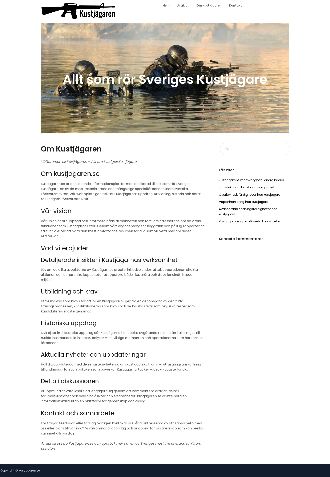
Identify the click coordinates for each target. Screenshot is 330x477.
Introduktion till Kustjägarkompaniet (247, 187)
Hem (166, 5)
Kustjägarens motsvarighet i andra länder (251, 180)
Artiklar (183, 5)
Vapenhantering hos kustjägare (243, 201)
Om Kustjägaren (209, 5)
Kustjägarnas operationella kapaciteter (250, 221)
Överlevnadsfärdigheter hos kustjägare (249, 194)
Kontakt (235, 5)
